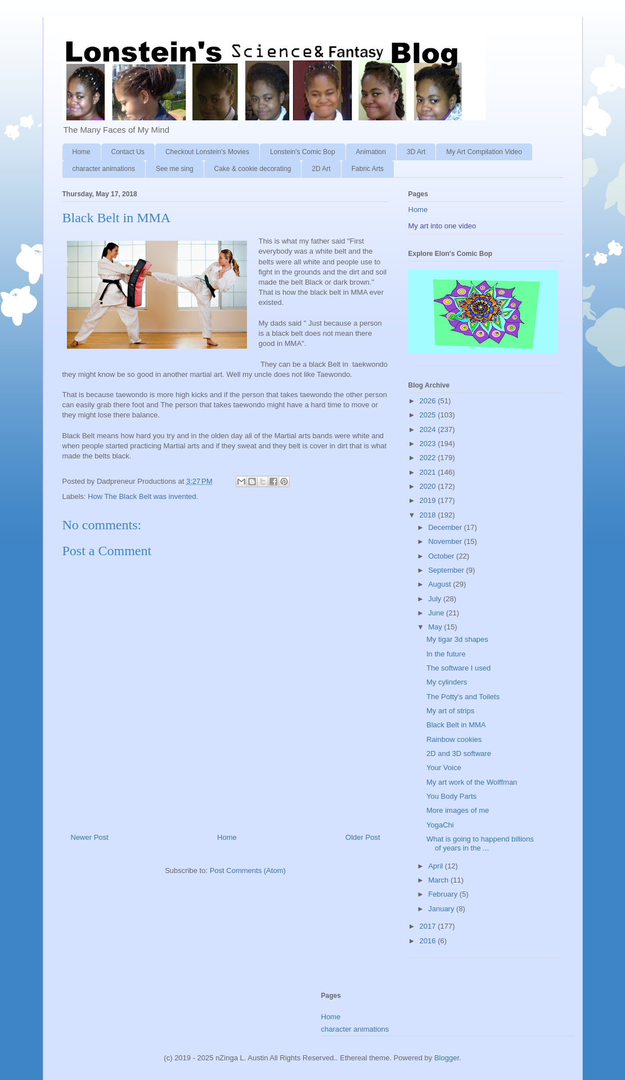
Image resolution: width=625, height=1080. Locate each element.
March (439, 880)
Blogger (446, 1058)
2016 (429, 941)
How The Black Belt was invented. (143, 496)
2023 (429, 443)
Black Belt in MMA (455, 725)
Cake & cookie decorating (252, 169)
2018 (429, 515)
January (442, 908)
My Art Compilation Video (484, 152)
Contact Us (128, 152)
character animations (104, 169)
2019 (429, 500)
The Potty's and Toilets (463, 696)
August (440, 584)
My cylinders (446, 682)
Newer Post (90, 837)
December (446, 527)
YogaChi (440, 825)
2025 (429, 415)
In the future (445, 654)
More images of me (457, 810)
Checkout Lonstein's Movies (207, 152)
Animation (371, 152)
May (436, 627)
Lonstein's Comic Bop (302, 152)
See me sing (175, 169)
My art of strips (450, 710)
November (446, 541)
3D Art (416, 152)
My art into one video (442, 226)
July (435, 599)
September (447, 570)
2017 (429, 926)
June (437, 613)
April (436, 866)
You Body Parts (451, 796)
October (442, 556)
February (444, 894)
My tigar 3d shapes (457, 639)
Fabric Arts (368, 169)
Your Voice (443, 767)
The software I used (458, 668)
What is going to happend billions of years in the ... (480, 843)
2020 (429, 486)
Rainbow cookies (454, 739)
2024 (429, 429)
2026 (429, 401)
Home (82, 152)
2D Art (321, 169)
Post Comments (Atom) (248, 870)
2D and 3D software (458, 753)
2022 (429, 457)
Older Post (362, 837)
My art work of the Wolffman (471, 782)
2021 (429, 472)
